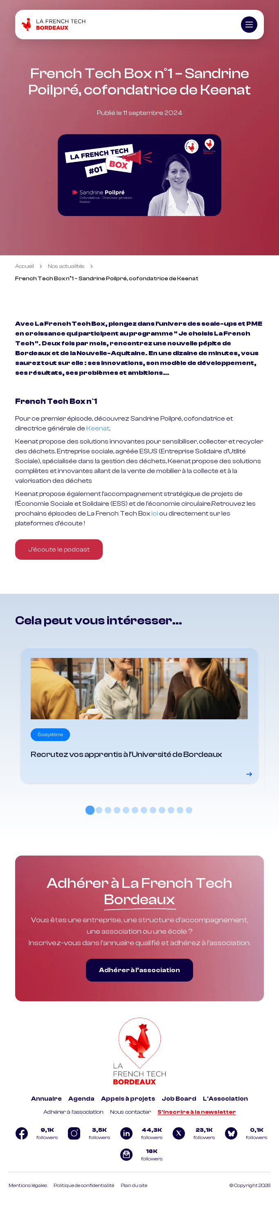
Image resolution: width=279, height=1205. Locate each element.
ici (154, 513)
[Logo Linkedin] (139, 1133)
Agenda (81, 1098)
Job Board (179, 1098)
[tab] (90, 810)
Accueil (24, 266)
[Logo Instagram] (87, 1133)
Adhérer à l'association (73, 1112)
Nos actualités (66, 266)
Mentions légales (28, 1185)
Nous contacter (130, 1112)
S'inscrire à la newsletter (197, 1112)
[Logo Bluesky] (244, 1133)
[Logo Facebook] (35, 1133)
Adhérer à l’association (139, 970)
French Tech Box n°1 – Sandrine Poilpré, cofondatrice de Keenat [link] (106, 278)
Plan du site (134, 1185)
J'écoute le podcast (59, 549)
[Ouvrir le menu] (249, 24)
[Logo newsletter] (139, 1154)
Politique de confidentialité (84, 1185)
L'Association (225, 1098)
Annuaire (46, 1098)
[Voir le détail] (139, 716)
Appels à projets (128, 1098)
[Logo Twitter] (192, 1133)
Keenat (97, 428)
